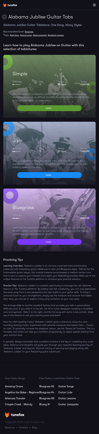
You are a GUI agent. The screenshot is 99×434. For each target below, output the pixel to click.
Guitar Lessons (67, 398)
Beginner (29, 31)
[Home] (13, 5)
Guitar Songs (66, 386)
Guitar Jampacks (68, 404)
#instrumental (39, 35)
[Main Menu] (94, 5)
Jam (17, 140)
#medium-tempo (56, 35)
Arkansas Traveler (15, 398)
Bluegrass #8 (46, 398)
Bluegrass (23, 207)
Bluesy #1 (44, 404)
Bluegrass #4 (46, 392)
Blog (34, 427)
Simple (20, 73)
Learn (48, 108)
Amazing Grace (14, 386)
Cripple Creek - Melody (18, 404)
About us (10, 427)
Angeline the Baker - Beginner (22, 392)
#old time (14, 35)
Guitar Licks (65, 392)
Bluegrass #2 (46, 386)
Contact (23, 427)
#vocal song (26, 35)
